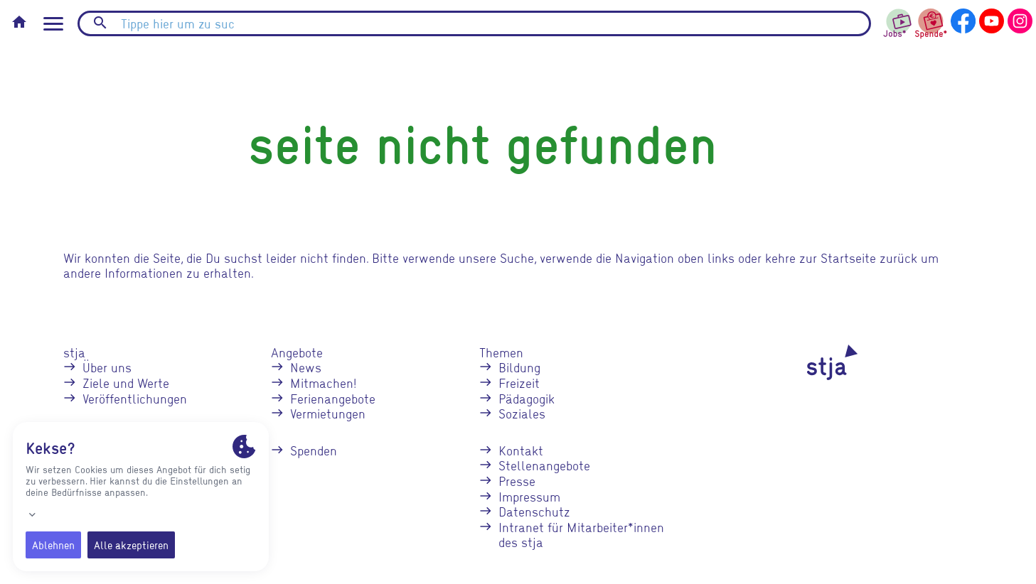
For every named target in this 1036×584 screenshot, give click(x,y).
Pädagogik (526, 398)
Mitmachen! (323, 382)
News (305, 367)
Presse (516, 481)
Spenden (313, 450)
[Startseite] (19, 24)
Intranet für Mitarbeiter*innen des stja (581, 534)
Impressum (529, 496)
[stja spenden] (931, 22)
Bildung (519, 367)
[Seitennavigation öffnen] (53, 24)
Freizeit (519, 382)
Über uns (107, 367)
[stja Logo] (807, 362)
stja (74, 352)
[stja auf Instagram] (1020, 19)
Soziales (521, 413)
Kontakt (520, 450)
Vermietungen (327, 413)
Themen (501, 352)
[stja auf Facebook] (963, 19)
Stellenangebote (544, 465)
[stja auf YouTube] (991, 19)
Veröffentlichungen (134, 398)
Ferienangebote (332, 398)
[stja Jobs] (898, 19)
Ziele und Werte (125, 382)
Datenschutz (534, 511)
